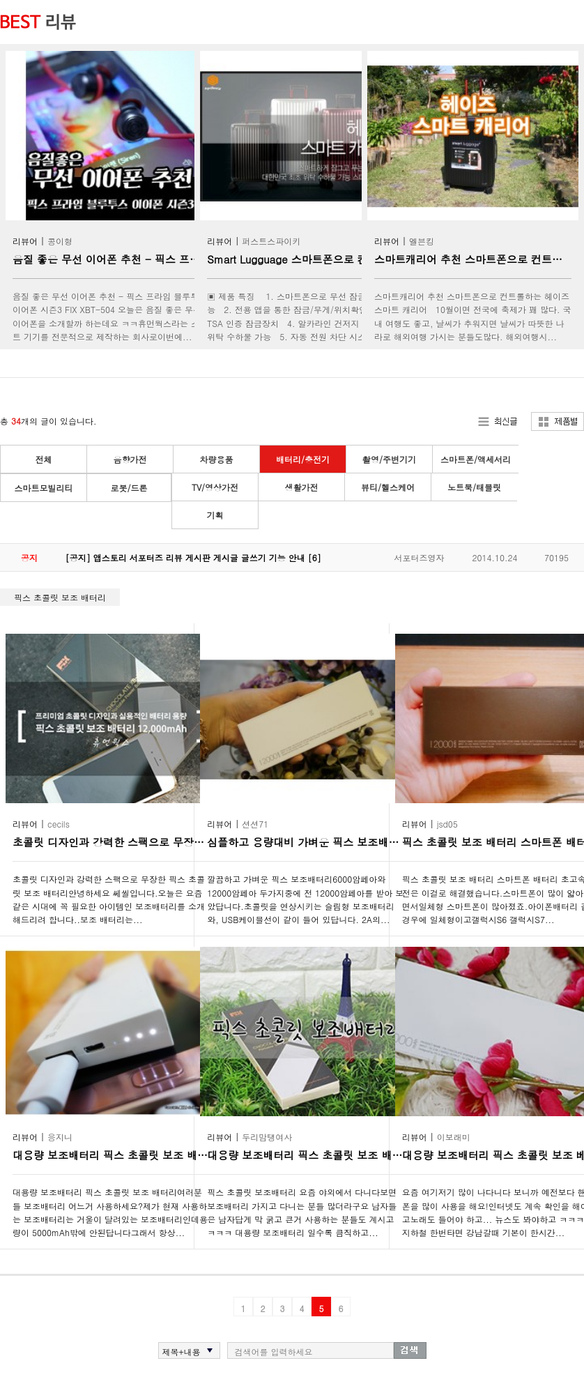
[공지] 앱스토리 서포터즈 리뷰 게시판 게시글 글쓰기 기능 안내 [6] (193, 557)
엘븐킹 (421, 241)
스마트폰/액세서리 (475, 459)
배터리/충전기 (303, 459)
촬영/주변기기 (389, 459)
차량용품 (216, 459)
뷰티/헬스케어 (388, 487)
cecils (58, 824)
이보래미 (453, 1137)
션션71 (255, 824)
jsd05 (447, 824)
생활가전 (301, 487)
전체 (44, 459)
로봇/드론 (128, 488)
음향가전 (130, 459)
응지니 (59, 1137)
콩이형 (59, 241)
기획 (215, 515)
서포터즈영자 (419, 557)
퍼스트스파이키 (271, 241)
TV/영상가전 (215, 487)
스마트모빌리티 (44, 488)
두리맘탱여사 (267, 1137)
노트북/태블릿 (474, 487)
